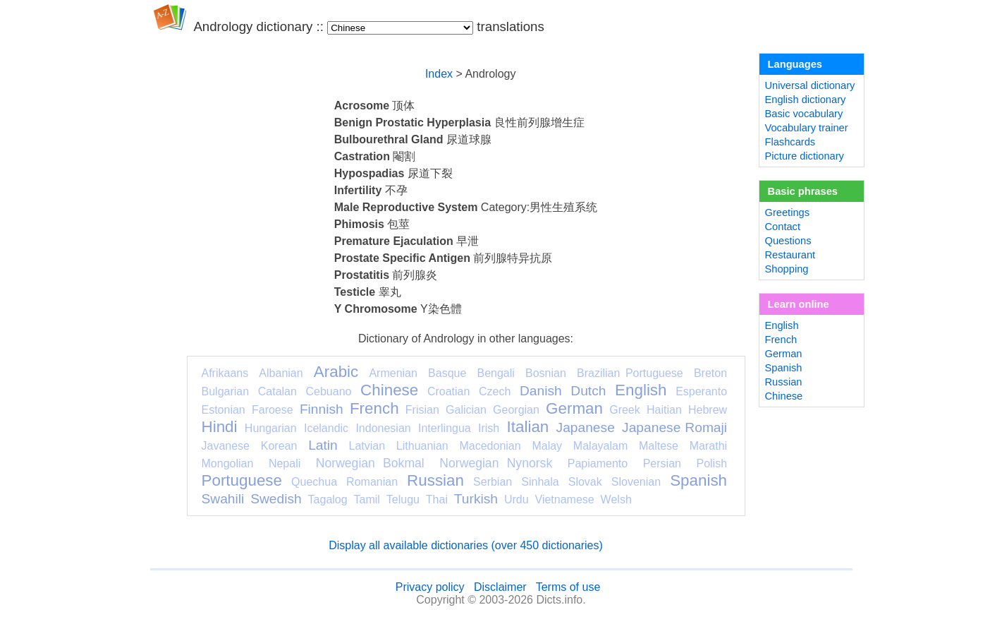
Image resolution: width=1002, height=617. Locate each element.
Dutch (588, 390)
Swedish (276, 498)
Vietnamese (564, 499)
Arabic (336, 372)
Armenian (393, 373)
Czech (495, 391)
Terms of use (568, 587)
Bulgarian (226, 391)
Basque (447, 373)
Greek (624, 410)
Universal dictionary (810, 85)
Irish (488, 428)
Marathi (708, 446)
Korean (279, 446)
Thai (437, 499)
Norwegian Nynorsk (495, 463)
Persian (662, 463)
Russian (435, 480)
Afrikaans (225, 373)
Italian (528, 427)
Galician (466, 410)
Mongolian (228, 463)
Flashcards (790, 142)
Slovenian (636, 482)
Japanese (585, 427)
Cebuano (329, 391)
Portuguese (242, 480)
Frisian (422, 410)
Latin (323, 445)
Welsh (616, 499)
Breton (710, 373)
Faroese (272, 410)
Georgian (516, 410)
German (574, 408)
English (640, 390)
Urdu (516, 499)
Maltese (658, 446)
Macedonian (489, 446)
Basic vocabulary (804, 113)
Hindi (220, 427)
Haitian (664, 410)
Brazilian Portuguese (630, 373)
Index (439, 74)
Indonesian (382, 428)
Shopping (787, 269)
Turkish (476, 498)
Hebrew (707, 410)
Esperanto (701, 391)
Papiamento (598, 463)
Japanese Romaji (674, 427)
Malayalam (600, 446)
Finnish (321, 409)
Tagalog (328, 499)
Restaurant (790, 254)
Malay (547, 446)
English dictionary (805, 99)
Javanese (226, 446)
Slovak (585, 482)
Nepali (284, 463)
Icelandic (326, 428)
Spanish (698, 480)
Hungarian (271, 428)
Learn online (798, 304)
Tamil (367, 499)
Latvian (367, 446)
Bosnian (545, 373)
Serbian (492, 482)
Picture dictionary (804, 156)
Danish (541, 390)
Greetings (787, 212)
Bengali (495, 373)
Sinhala (539, 482)
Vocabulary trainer (806, 127)
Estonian (223, 410)
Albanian (281, 373)
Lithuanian (422, 446)
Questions (788, 240)
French (374, 408)
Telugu (403, 499)
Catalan (277, 391)
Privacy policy (430, 587)
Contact (783, 226)
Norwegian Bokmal (370, 463)
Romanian (372, 482)
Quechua (314, 482)
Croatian (448, 391)
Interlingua (444, 428)
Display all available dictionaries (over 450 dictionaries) (466, 545)
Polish (711, 463)
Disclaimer (500, 587)
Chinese (389, 390)
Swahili (223, 498)
